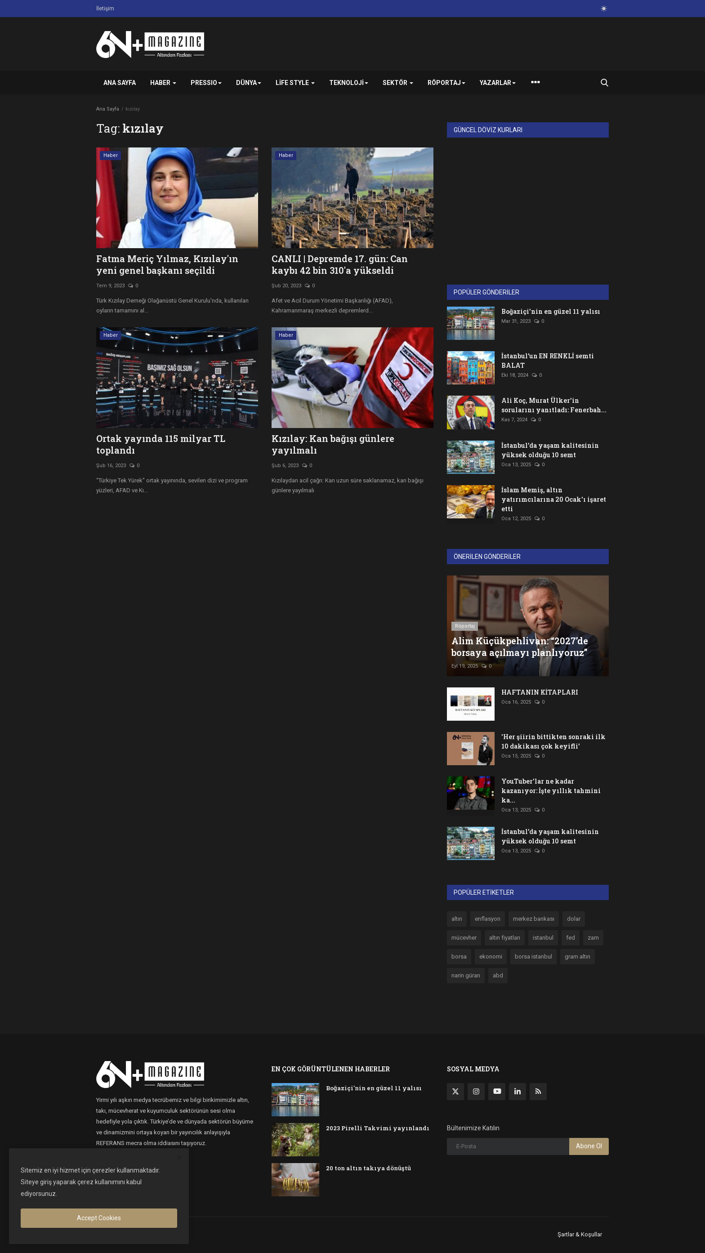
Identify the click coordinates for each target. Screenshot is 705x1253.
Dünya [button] (248, 82)
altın (456, 918)
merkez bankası (533, 918)
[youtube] (496, 1091)
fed (570, 937)
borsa (459, 956)
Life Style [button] (295, 82)
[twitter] (455, 1091)
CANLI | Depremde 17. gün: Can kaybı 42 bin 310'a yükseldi (340, 264)
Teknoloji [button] (348, 82)
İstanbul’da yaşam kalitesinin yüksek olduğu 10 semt (550, 450)
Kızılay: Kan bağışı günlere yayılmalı (333, 444)
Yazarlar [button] (498, 82)
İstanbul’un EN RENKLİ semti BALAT (547, 361)
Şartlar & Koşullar (580, 1234)
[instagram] (476, 1091)
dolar (573, 918)
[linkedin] (517, 1091)
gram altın (577, 956)
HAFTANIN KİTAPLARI (539, 692)
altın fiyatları (504, 937)
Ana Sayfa (119, 82)
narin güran (465, 975)
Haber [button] (163, 82)
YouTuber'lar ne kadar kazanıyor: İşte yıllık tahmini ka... (551, 790)
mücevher (464, 937)
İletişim (105, 8)
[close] (179, 1158)
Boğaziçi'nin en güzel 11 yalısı (550, 311)
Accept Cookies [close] (99, 1218)
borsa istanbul (533, 956)
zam (593, 937)
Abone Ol (589, 1146)
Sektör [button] (398, 82)
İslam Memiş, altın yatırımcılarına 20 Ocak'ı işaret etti (553, 499)
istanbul (543, 937)
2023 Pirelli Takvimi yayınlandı (377, 1128)
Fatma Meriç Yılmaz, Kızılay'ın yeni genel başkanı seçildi (167, 264)
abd (498, 975)
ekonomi (490, 956)
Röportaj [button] (446, 82)
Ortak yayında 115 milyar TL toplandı (160, 444)
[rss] (538, 1091)
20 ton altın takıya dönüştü (368, 1168)
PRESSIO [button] (206, 82)
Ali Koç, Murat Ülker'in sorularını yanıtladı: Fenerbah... (554, 405)
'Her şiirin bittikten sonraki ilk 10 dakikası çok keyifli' (553, 741)
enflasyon (487, 918)
